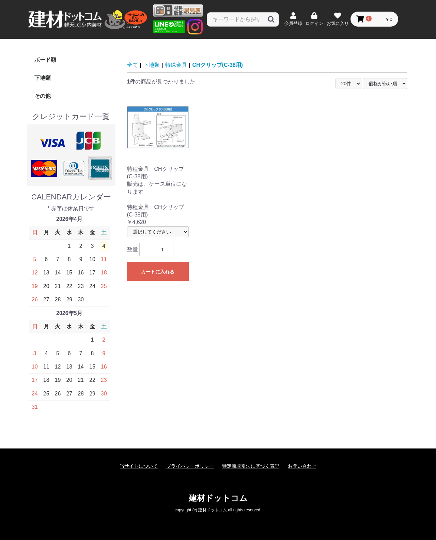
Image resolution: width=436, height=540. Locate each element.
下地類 (42, 78)
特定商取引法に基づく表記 (250, 466)
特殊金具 (176, 65)
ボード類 (45, 60)
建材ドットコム (218, 497)
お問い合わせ (302, 466)
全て (132, 65)
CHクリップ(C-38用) (217, 65)
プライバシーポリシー (190, 466)
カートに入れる (157, 271)
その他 (42, 96)
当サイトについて (139, 466)
